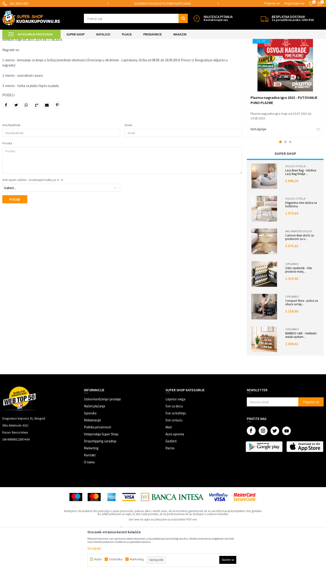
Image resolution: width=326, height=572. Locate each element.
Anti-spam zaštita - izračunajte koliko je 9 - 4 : (33, 218)
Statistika (115, 559)
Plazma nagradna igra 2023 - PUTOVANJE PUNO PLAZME (284, 138)
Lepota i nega (175, 438)
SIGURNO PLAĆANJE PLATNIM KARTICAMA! (162, 3)
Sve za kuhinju (175, 452)
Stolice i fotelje (295, 205)
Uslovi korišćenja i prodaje (102, 438)
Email (128, 164)
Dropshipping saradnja (100, 480)
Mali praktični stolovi (298, 270)
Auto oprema (174, 473)
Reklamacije (92, 459)
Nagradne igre (50, 42)
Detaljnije (258, 168)
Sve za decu (174, 445)
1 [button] (280, 181)
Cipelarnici (292, 303)
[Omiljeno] (311, 4)
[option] (163, 3)
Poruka (7, 182)
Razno (170, 487)
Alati (168, 466)
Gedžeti (171, 480)
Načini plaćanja (94, 445)
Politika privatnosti (97, 466)
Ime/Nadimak (11, 164)
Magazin (32, 42)
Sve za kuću (173, 459)
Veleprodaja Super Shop (101, 473)
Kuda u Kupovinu (13, 42)
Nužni (98, 559)
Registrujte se (294, 3)
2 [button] (285, 181)
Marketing (91, 487)
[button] (136, 18)
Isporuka (90, 452)
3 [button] (290, 181)
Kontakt (90, 494)
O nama (89, 501)
